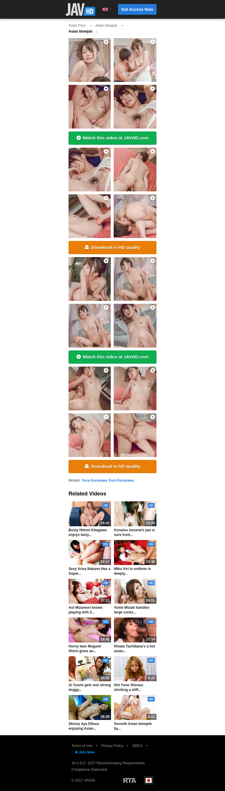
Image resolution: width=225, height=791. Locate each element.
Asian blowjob (106, 25)
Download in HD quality (112, 247)
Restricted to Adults (129, 780)
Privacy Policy (112, 746)
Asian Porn (77, 25)
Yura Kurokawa (94, 480)
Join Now (84, 752)
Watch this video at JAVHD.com (112, 137)
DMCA (137, 746)
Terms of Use (81, 746)
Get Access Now (137, 9)
